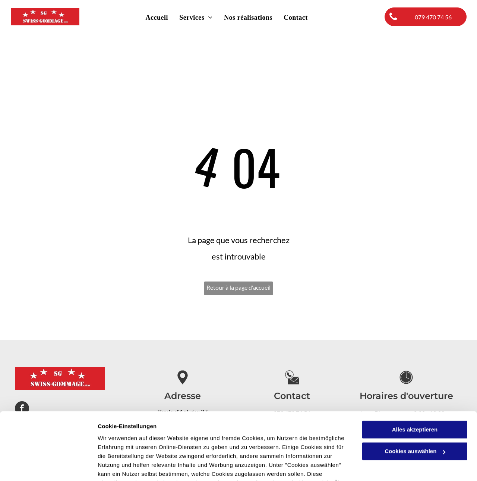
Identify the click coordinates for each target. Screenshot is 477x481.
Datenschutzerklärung (183, 446)
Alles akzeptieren (415, 383)
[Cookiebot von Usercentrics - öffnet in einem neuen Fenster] (48, 466)
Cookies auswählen (124, 466)
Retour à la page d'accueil (238, 287)
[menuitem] (157, 17)
